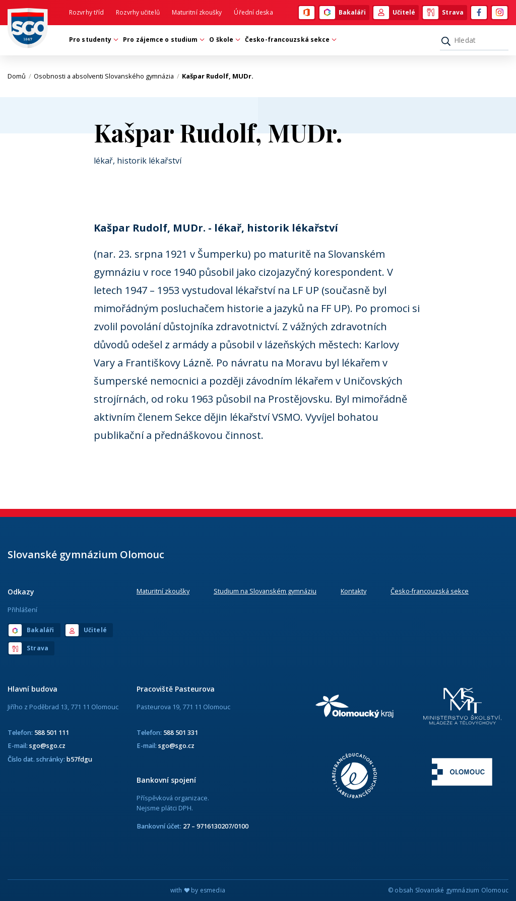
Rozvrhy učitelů (138, 12)
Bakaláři (342, 12)
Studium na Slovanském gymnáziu (265, 590)
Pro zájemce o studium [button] (163, 39)
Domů (19, 76)
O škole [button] (223, 39)
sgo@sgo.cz (47, 745)
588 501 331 (180, 732)
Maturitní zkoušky (197, 12)
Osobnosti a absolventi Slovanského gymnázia (106, 76)
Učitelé (394, 12)
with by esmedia (197, 890)
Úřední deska (253, 12)
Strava (443, 12)
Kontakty (353, 590)
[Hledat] (474, 40)
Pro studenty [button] (92, 39)
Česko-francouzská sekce (430, 590)
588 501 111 (51, 732)
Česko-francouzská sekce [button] (290, 39)
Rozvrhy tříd (86, 12)
